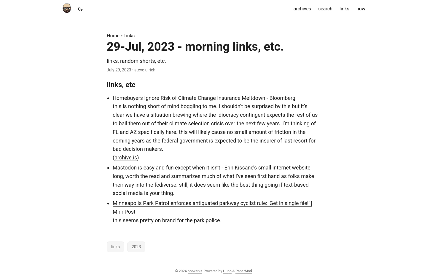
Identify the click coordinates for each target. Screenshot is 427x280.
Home (113, 36)
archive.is (125, 157)
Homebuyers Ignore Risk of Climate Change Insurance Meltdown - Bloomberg (204, 98)
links (115, 246)
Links (129, 36)
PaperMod (243, 271)
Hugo (227, 271)
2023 (136, 246)
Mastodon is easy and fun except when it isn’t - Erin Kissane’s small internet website (211, 167)
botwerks (195, 271)
